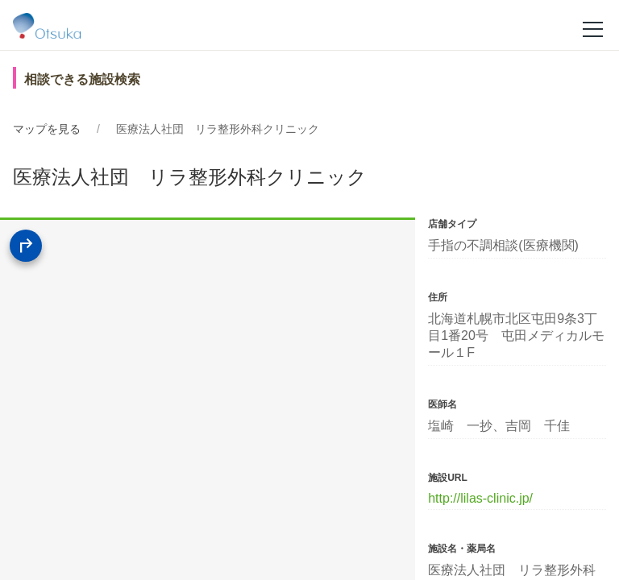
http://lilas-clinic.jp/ (480, 498)
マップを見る (47, 128)
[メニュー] (593, 28)
